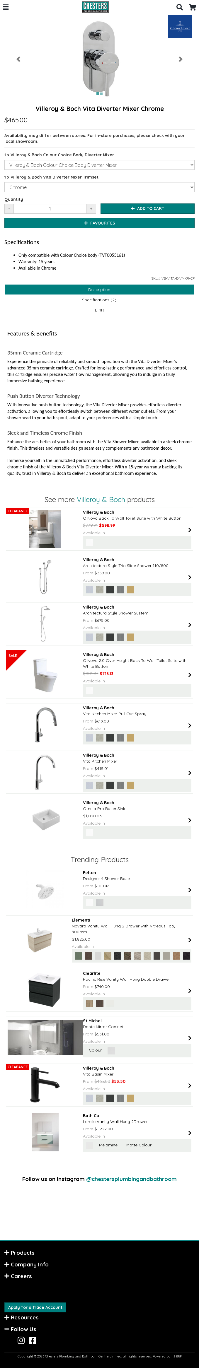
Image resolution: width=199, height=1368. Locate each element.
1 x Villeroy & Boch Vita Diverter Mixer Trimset (51, 177)
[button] (5, 7)
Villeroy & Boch (101, 499)
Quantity (13, 199)
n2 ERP (176, 1356)
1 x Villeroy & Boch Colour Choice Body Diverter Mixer (59, 154)
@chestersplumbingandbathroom (131, 1178)
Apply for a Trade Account (35, 1307)
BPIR (99, 310)
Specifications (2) (99, 299)
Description (99, 289)
